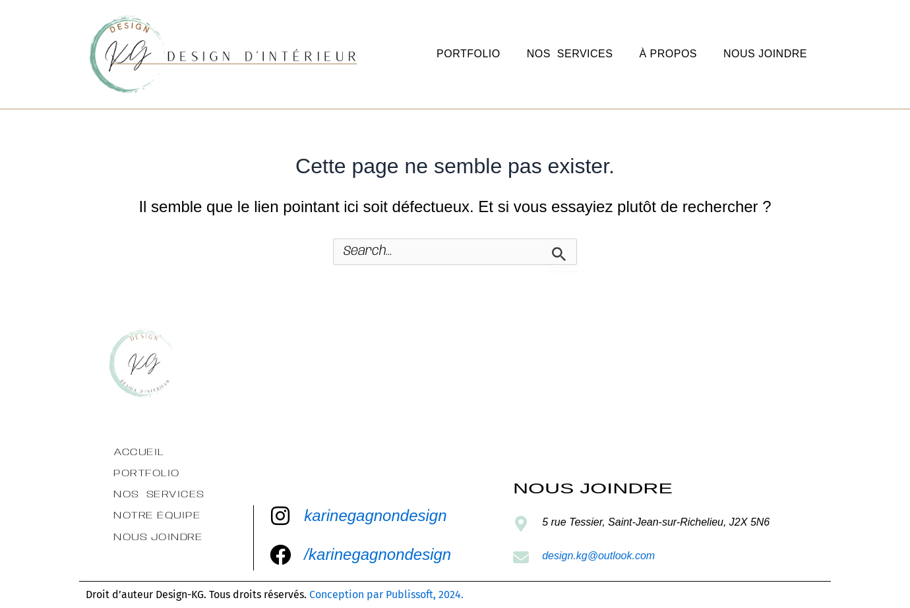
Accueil (138, 452)
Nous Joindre (765, 53)
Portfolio (469, 53)
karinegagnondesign (375, 515)
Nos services (570, 53)
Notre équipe (156, 515)
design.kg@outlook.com (598, 555)
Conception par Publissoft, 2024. (386, 594)
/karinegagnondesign (377, 554)
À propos (668, 53)
